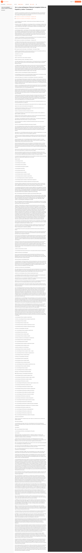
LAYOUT (15, 4)
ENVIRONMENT (3, 4)
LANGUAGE (27, 4)
